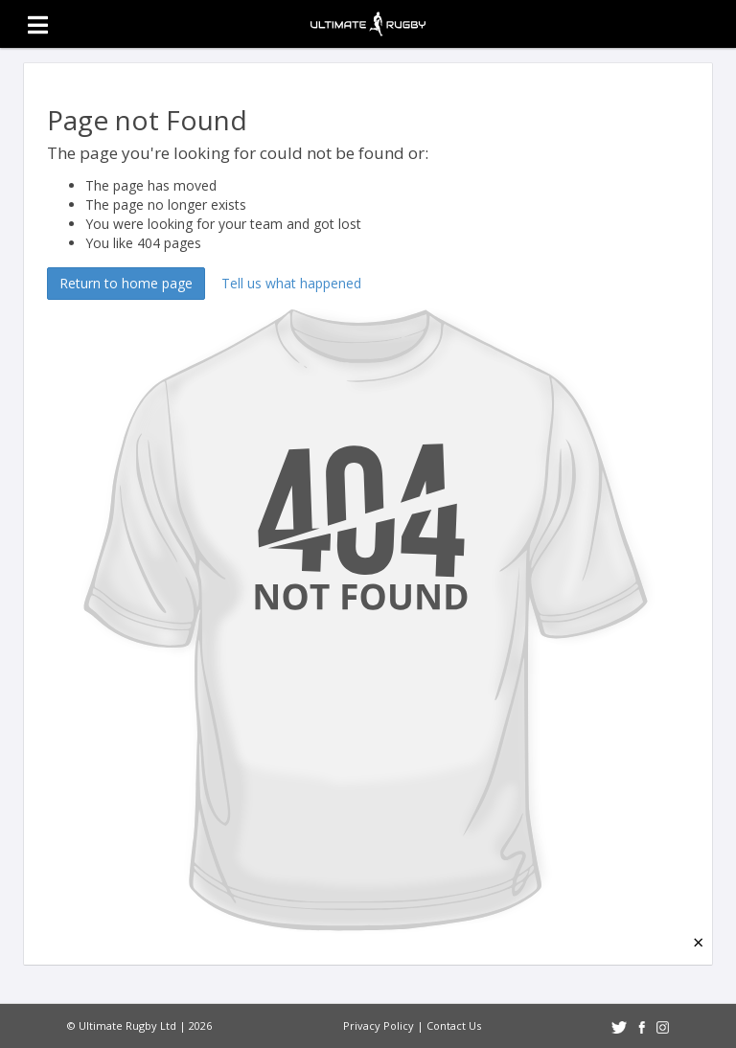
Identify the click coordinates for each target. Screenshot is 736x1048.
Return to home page (126, 283)
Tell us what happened (291, 283)
